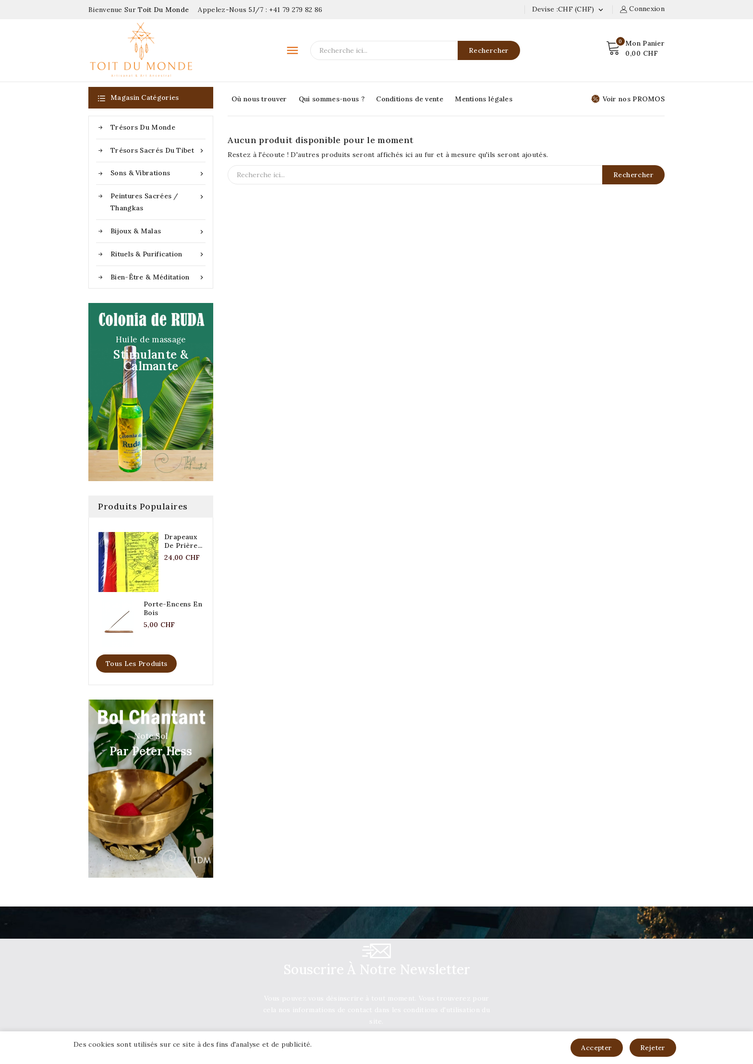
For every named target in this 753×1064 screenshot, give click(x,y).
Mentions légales (483, 99)
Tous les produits (136, 663)
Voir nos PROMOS (628, 99)
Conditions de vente (409, 99)
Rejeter (653, 1047)
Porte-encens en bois (173, 608)
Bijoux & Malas (158, 231)
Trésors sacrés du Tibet (158, 151)
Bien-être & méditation (158, 277)
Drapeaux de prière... (183, 541)
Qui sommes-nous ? (331, 99)
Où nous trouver (259, 99)
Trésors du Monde (142, 127)
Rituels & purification (158, 254)
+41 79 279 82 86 (295, 9)
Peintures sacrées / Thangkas (158, 201)
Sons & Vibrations (158, 173)
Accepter (596, 1047)
